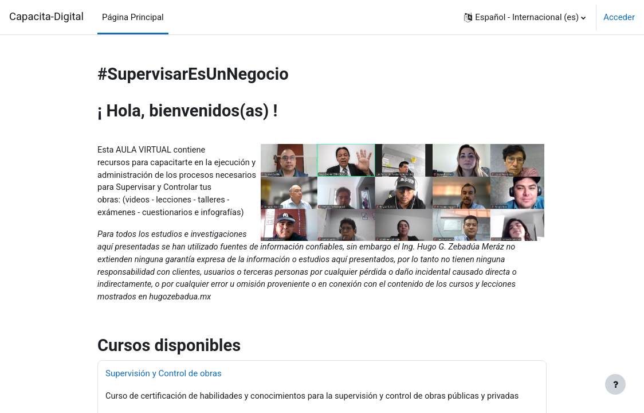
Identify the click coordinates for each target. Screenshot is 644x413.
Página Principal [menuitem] (133, 17)
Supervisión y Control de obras (163, 377)
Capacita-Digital (46, 16)
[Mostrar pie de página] (615, 384)
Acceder (619, 17)
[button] (525, 17)
